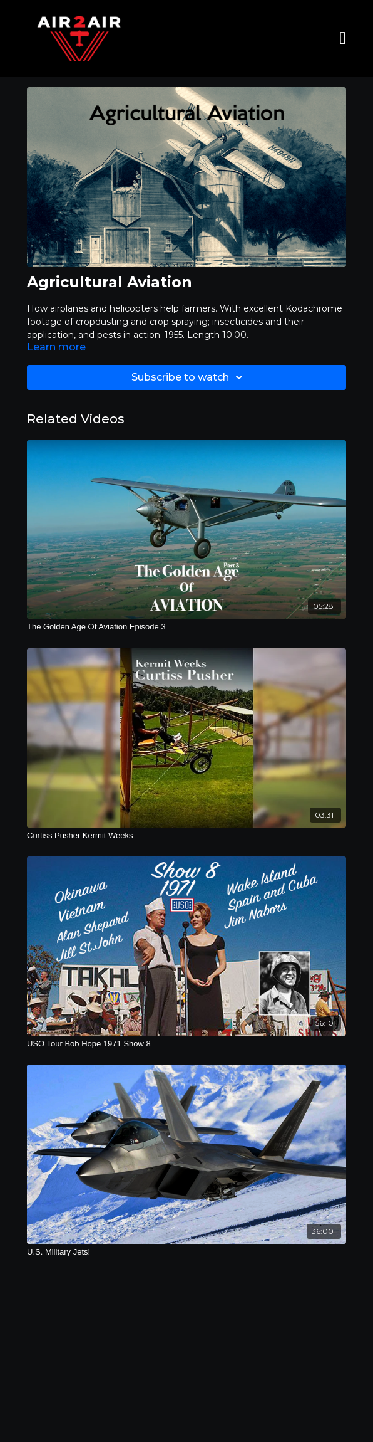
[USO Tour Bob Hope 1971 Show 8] (186, 1044)
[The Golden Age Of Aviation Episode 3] (186, 627)
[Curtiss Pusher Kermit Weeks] (186, 835)
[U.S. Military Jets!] (186, 1252)
